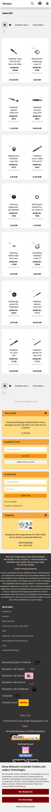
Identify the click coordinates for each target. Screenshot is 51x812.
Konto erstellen (10, 502)
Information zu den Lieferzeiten (15, 626)
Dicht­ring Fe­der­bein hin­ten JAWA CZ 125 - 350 (37, 207)
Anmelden (25, 496)
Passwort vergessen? (13, 506)
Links (4, 646)
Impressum (7, 611)
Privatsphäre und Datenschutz (15, 641)
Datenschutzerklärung (16, 786)
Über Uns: (25, 715)
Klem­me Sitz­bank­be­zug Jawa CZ (37, 61)
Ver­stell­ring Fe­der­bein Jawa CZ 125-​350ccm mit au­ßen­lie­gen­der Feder (37, 256)
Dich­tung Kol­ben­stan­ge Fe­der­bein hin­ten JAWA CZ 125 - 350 (13, 207)
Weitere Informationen (25, 807)
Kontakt (5, 616)
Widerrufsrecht (8, 621)
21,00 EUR (25, 433)
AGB (4, 631)
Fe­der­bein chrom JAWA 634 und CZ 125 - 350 (37, 159)
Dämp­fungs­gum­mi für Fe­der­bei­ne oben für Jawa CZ (13, 304)
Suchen (25, 456)
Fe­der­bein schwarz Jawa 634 (37, 110)
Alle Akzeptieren (25, 792)
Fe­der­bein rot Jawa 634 (14, 353)
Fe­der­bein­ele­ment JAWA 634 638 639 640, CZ (13, 110)
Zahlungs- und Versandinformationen (18, 636)
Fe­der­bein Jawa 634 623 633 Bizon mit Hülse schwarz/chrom (15, 62)
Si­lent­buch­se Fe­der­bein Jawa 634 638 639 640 (13, 159)
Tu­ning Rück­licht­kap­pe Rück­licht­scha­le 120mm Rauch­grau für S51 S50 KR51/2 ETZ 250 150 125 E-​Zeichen (25, 425)
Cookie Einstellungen (10, 650)
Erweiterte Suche (25, 462)
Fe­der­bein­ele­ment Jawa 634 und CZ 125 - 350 (37, 304)
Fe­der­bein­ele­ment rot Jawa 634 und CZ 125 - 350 (37, 353)
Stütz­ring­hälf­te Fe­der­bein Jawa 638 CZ (13, 256)
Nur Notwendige (25, 800)
